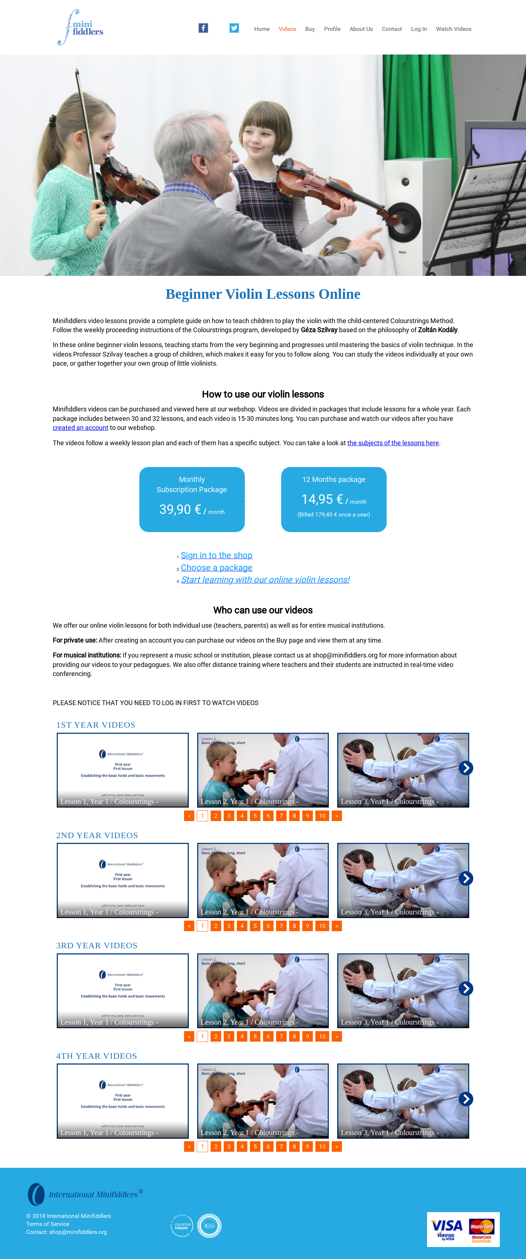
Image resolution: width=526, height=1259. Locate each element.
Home (262, 28)
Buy (310, 28)
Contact (392, 28)
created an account (80, 427)
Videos (287, 28)
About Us (361, 28)
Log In (419, 28)
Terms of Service (47, 1223)
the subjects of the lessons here (393, 443)
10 (322, 815)
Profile (332, 28)
